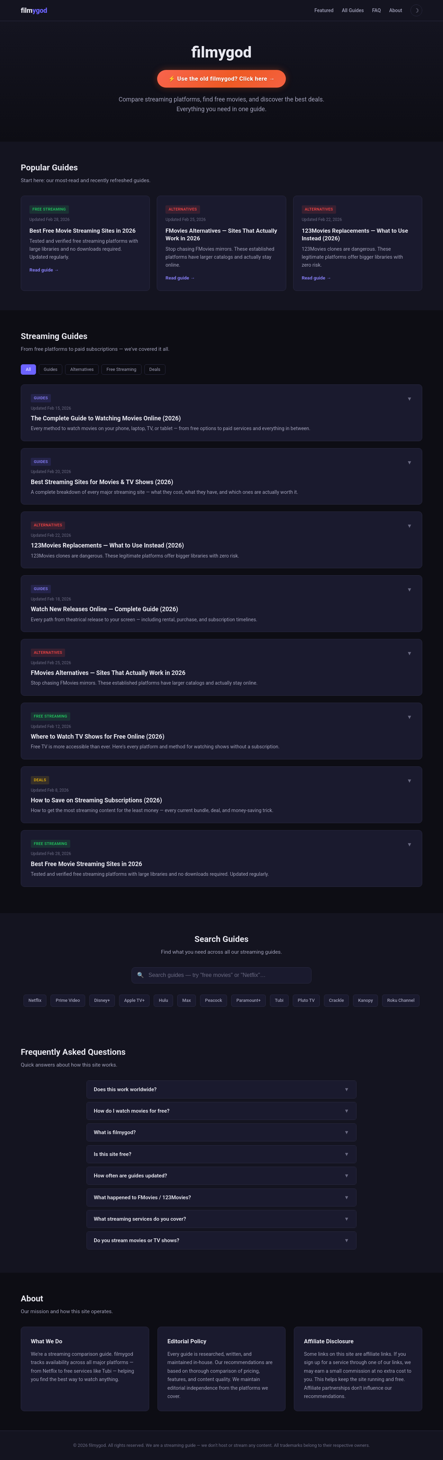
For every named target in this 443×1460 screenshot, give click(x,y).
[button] (221, 413)
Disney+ (102, 1000)
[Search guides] (221, 975)
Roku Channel (401, 1000)
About (395, 10)
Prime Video (68, 1000)
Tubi (279, 1000)
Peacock (213, 1000)
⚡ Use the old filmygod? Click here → (221, 78)
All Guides (353, 10)
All (28, 369)
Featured (323, 10)
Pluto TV (306, 1000)
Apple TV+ (134, 1000)
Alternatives (82, 369)
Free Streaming (121, 369)
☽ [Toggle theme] (416, 11)
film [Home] (34, 10)
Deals (154, 369)
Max (186, 1000)
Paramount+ (248, 1000)
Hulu (163, 1000)
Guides (50, 369)
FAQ (376, 10)
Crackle (336, 1000)
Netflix (34, 1000)
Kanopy (365, 1000)
